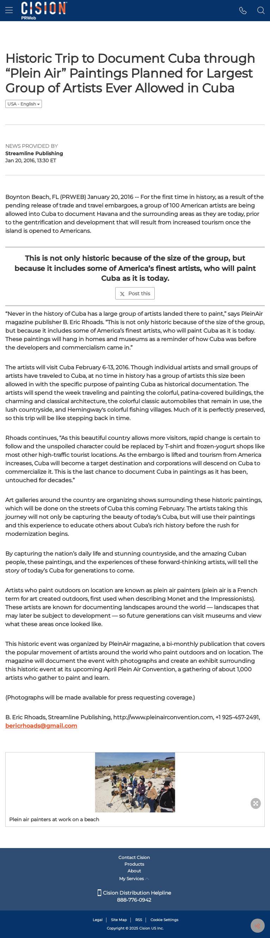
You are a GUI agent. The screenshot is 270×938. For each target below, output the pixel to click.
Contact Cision (134, 857)
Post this (135, 293)
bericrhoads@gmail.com (41, 725)
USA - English (23, 104)
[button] (243, 10)
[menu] (9, 10)
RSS (138, 920)
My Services (134, 878)
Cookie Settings (164, 920)
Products (134, 864)
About (134, 870)
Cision (144, 928)
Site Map (119, 920)
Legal (98, 920)
